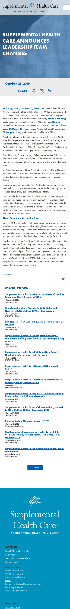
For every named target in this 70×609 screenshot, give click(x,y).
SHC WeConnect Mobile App (18, 558)
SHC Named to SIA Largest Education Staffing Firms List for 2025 (34, 323)
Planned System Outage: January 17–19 (27, 420)
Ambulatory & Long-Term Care (17, 587)
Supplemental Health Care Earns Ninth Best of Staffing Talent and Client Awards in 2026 (34, 296)
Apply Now (10, 554)
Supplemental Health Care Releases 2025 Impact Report (31, 367)
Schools (8, 580)
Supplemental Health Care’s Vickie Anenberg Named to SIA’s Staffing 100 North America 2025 (34, 409)
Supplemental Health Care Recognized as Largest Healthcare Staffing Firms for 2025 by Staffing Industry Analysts (35, 338)
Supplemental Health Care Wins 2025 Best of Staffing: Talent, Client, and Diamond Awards (34, 395)
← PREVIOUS (8, 274)
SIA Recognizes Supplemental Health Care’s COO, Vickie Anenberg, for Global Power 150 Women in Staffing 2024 (32, 434)
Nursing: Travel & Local (14, 570)
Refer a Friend (11, 561)
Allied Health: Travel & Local (16, 573)
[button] (35, 467)
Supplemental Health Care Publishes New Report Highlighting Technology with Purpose (31, 353)
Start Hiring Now (12, 607)
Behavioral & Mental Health (16, 590)
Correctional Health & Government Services (23, 584)
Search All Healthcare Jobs (17, 551)
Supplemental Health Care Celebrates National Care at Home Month (34, 450)
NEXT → (64, 279)
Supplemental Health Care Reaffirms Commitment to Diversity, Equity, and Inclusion (33, 381)
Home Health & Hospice (15, 577)
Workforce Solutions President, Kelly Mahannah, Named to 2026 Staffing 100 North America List (32, 309)
